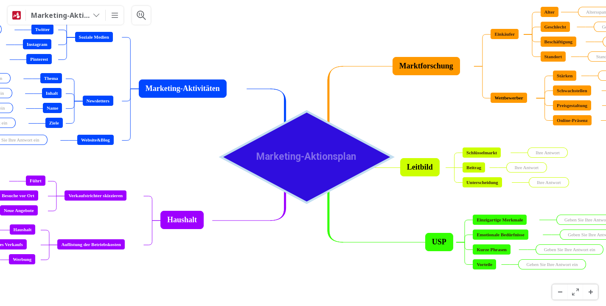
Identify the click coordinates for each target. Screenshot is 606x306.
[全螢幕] (575, 292)
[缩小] (559, 292)
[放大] (590, 292)
